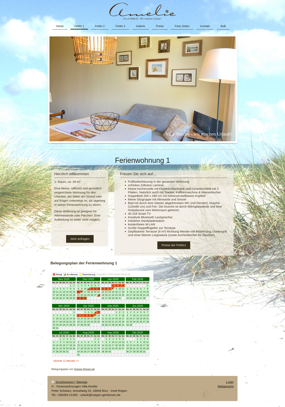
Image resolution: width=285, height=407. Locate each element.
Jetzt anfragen (80, 238)
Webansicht (226, 386)
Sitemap (81, 382)
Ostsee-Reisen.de (84, 369)
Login (230, 382)
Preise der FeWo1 (174, 245)
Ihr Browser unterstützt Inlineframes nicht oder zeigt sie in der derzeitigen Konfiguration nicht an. (101, 318)
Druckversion (62, 382)
